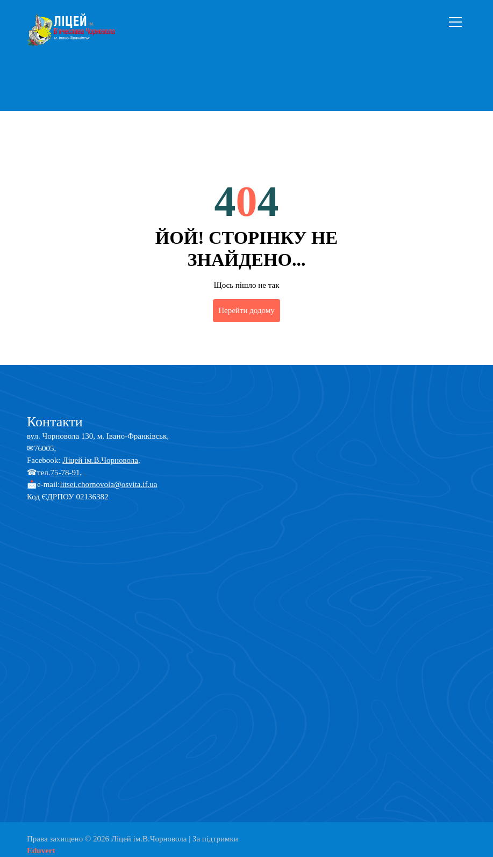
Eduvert (41, 850)
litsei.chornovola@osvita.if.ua (108, 484)
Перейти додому (246, 310)
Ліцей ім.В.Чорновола (100, 460)
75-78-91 (65, 472)
